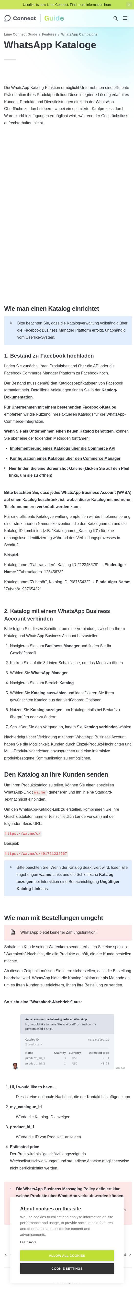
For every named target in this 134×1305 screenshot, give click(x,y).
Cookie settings (67, 1268)
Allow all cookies (67, 1255)
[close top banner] (129, 5)
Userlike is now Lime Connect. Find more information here (67, 5)
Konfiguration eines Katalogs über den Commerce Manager (65, 458)
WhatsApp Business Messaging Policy (59, 1189)
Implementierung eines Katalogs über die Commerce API (62, 448)
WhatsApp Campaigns (79, 34)
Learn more (28, 1242)
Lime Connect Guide (20, 34)
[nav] (125, 18)
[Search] (115, 18)
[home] (34, 18)
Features (49, 34)
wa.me (45, 874)
